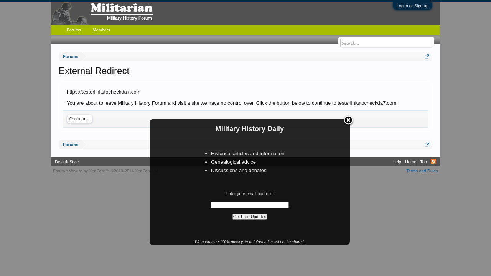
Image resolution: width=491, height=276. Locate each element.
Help (396, 161)
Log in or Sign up (412, 5)
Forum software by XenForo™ (106, 171)
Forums (74, 30)
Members (101, 30)
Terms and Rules (422, 171)
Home (410, 161)
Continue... (79, 119)
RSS (433, 161)
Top (423, 161)
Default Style (67, 161)
